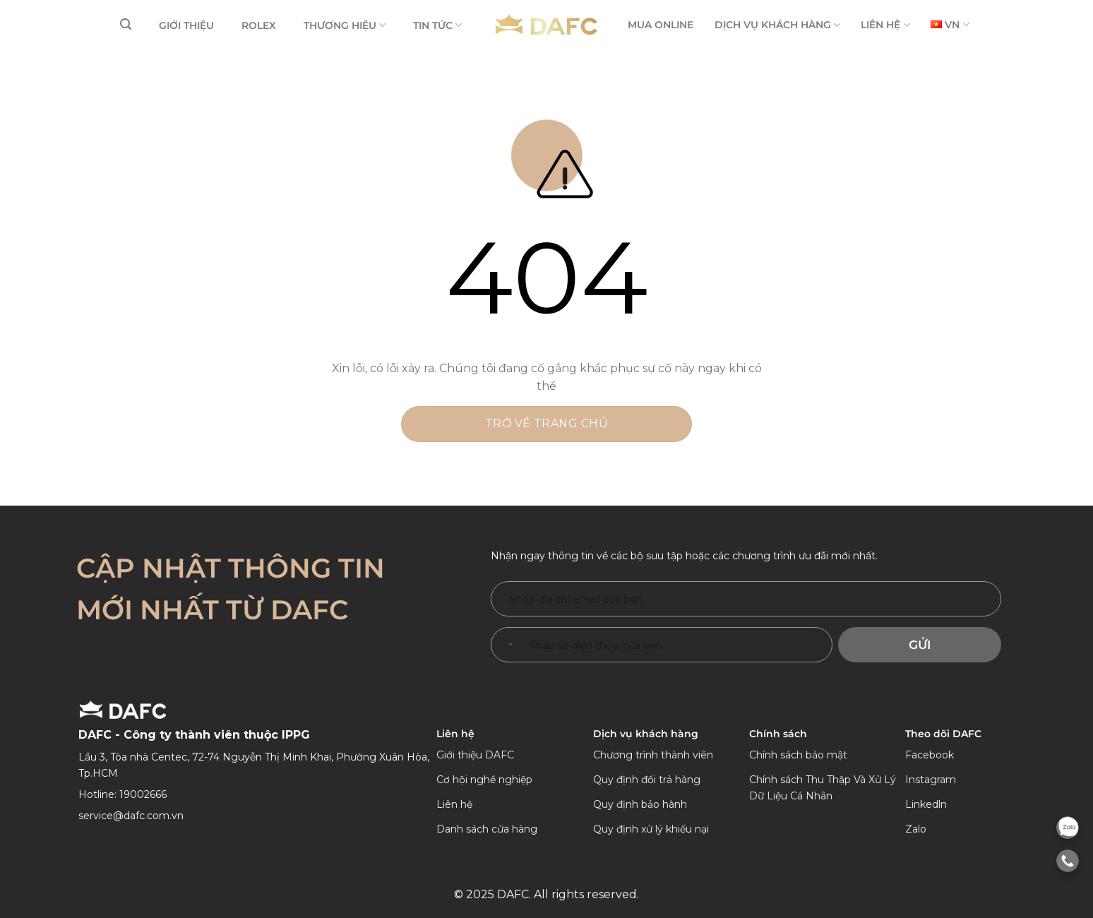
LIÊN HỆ (885, 25)
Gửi (920, 645)
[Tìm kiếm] (125, 24)
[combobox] (508, 644)
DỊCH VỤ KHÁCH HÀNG (777, 25)
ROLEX (258, 25)
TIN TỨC (437, 25)
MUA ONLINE (660, 24)
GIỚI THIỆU (186, 25)
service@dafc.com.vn (131, 815)
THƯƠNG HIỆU (345, 25)
